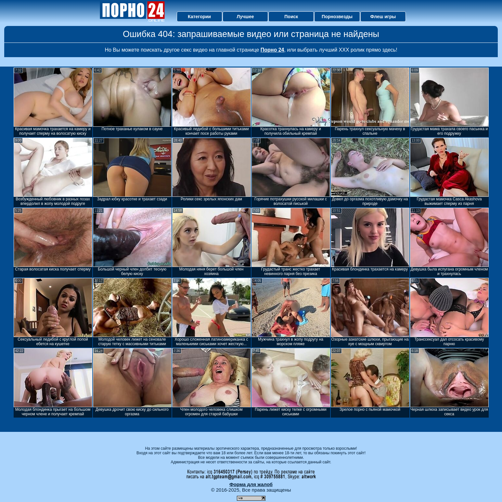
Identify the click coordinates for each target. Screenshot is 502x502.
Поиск (291, 16)
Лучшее (245, 16)
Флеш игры (383, 16)
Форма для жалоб (251, 484)
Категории (199, 16)
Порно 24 (272, 50)
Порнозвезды (337, 16)
